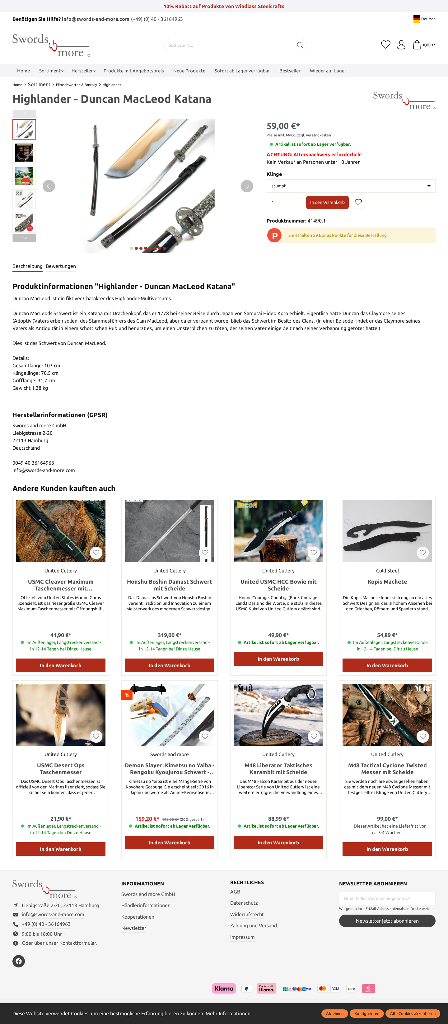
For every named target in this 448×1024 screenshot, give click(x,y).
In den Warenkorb (327, 202)
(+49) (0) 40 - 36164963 (157, 19)
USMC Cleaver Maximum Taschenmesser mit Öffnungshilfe (61, 585)
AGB (235, 891)
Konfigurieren (366, 1013)
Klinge (274, 174)
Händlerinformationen (145, 905)
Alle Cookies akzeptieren (413, 1013)
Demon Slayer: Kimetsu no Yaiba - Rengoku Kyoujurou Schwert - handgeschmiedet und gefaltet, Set (169, 768)
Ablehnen (334, 1013)
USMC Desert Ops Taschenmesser (61, 768)
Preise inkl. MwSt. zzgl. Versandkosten (299, 135)
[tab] (27, 266)
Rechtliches (247, 882)
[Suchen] (300, 45)
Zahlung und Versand (253, 925)
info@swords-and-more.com (95, 19)
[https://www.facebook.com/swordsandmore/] (18, 961)
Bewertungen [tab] (61, 266)
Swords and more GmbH (148, 894)
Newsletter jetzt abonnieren (387, 921)
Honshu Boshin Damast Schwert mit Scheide (169, 584)
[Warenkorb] (424, 45)
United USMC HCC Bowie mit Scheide (278, 584)
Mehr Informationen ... (230, 1013)
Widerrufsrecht (247, 914)
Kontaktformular (77, 943)
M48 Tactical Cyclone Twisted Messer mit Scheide (387, 768)
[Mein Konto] (401, 45)
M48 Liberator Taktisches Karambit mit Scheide (278, 768)
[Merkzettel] (385, 45)
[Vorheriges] (49, 186)
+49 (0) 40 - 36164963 (46, 924)
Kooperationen (137, 917)
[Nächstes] (247, 186)
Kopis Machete (387, 581)
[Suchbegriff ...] (229, 45)
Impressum (242, 937)
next (131, 248)
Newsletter (133, 928)
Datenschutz (244, 903)
